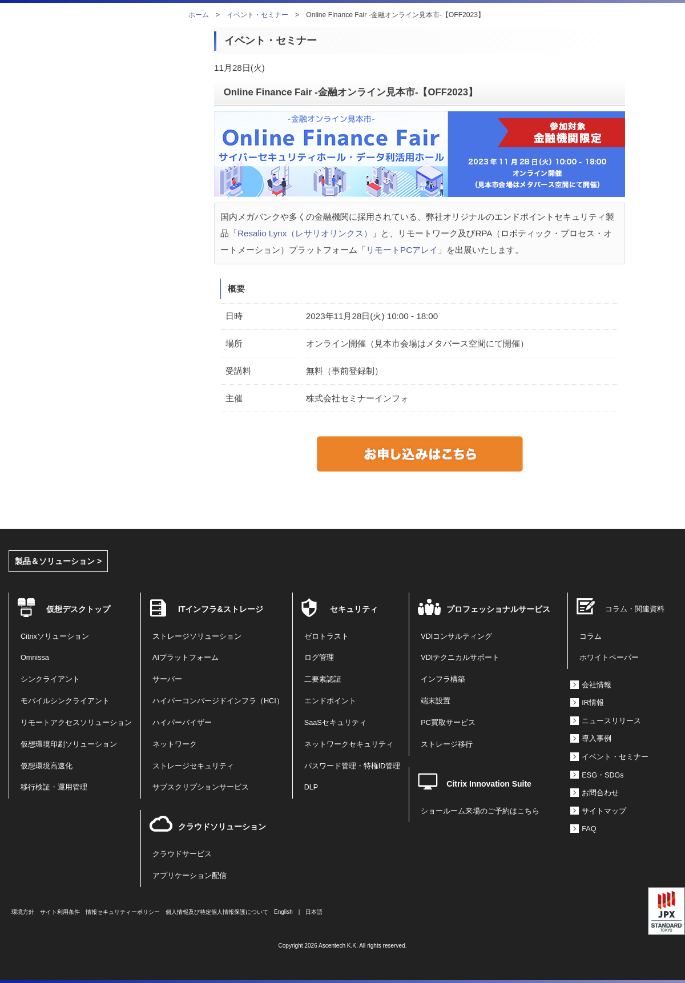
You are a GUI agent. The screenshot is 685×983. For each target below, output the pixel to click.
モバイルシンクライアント (65, 701)
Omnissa (35, 658)
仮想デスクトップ (78, 609)
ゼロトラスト (326, 636)
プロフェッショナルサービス (498, 609)
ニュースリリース (611, 721)
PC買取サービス (448, 723)
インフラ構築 (443, 679)
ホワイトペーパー (609, 658)
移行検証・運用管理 (54, 787)
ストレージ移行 (447, 744)
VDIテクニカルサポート (460, 658)
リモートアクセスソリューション (76, 723)
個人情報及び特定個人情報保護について (217, 912)
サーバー (167, 679)
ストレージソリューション (196, 636)
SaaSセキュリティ (335, 723)
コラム (590, 636)
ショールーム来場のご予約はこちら (480, 811)
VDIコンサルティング (456, 636)
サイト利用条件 (60, 912)
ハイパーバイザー (182, 723)
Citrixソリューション (55, 636)
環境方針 (22, 912)
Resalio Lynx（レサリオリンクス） (304, 233)
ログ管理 (319, 658)
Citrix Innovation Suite (488, 783)
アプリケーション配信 (189, 876)
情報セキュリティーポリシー (123, 912)
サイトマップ (604, 811)
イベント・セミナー (257, 15)
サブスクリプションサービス (200, 787)
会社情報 (596, 685)
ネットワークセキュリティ (348, 744)
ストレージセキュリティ (193, 766)
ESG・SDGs (602, 775)
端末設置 (435, 701)
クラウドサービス (182, 854)
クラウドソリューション (222, 826)
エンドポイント (330, 701)
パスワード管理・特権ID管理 (352, 766)
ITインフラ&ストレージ (220, 609)
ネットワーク (174, 744)
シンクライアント (50, 679)
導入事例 (596, 739)
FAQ (589, 829)
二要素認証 (322, 679)
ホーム (198, 15)
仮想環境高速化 (46, 766)
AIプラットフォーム (185, 658)
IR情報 (593, 703)
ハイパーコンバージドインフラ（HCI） (218, 701)
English (283, 912)
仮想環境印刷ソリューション (69, 744)
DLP (311, 787)
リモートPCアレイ (402, 250)
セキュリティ (354, 609)
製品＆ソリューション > (58, 561)
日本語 (314, 912)
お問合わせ (600, 793)
